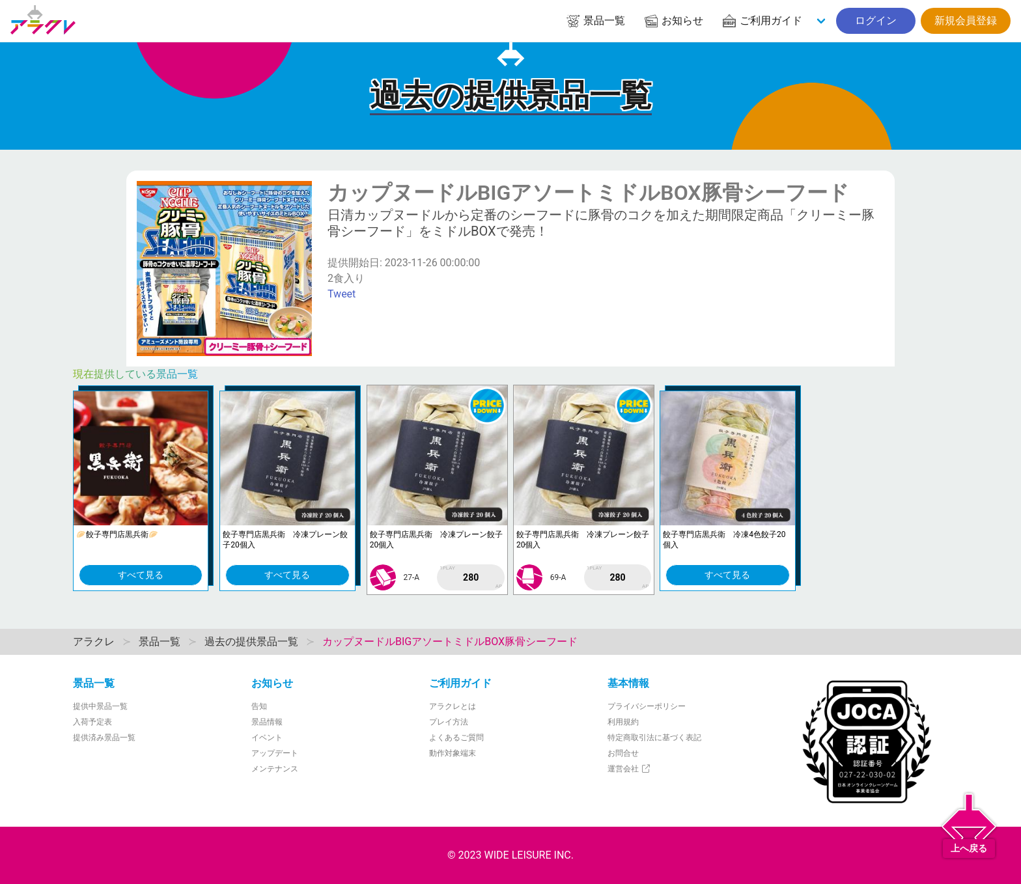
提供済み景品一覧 (104, 737)
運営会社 (629, 768)
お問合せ (623, 753)
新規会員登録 (965, 20)
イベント (267, 737)
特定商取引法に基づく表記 (654, 737)
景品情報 (267, 721)
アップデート (274, 753)
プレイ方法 (448, 721)
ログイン (876, 20)
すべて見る (140, 575)
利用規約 (623, 721)
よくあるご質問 (456, 737)
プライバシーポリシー (647, 706)
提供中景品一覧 (100, 706)
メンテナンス (274, 768)
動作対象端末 (452, 753)
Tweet (342, 294)
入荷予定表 (92, 721)
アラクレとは (452, 706)
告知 (259, 706)
